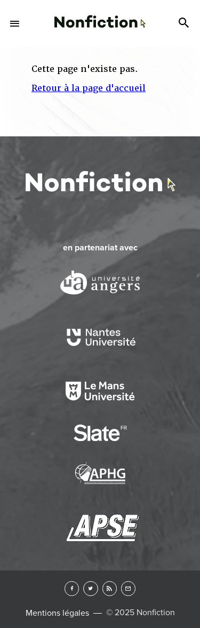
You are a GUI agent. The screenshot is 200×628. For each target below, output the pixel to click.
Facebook (72, 588)
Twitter (90, 588)
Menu (15, 23)
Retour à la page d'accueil (88, 88)
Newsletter (128, 588)
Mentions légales (57, 613)
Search (185, 23)
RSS (109, 588)
